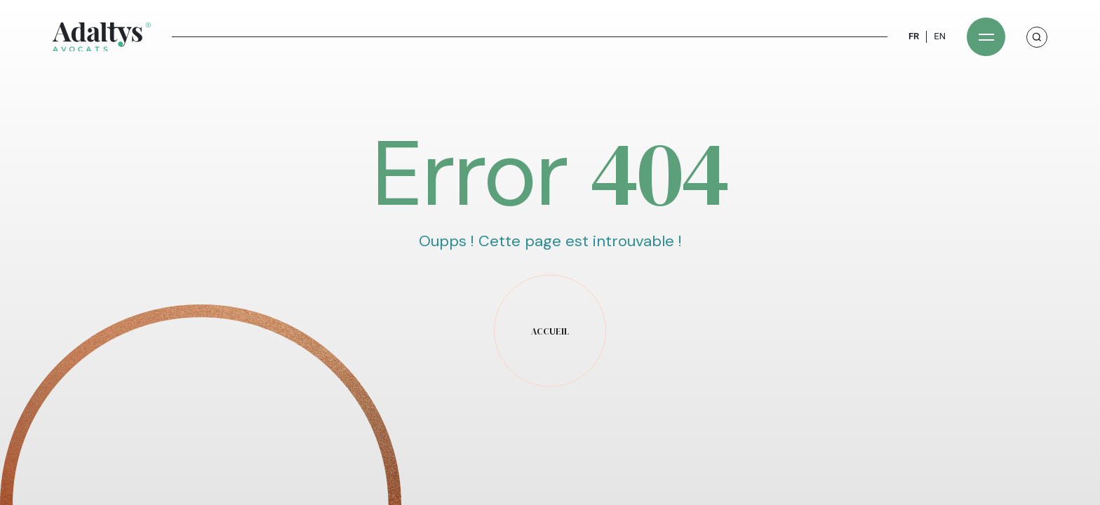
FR (913, 36)
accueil (550, 331)
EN (940, 36)
